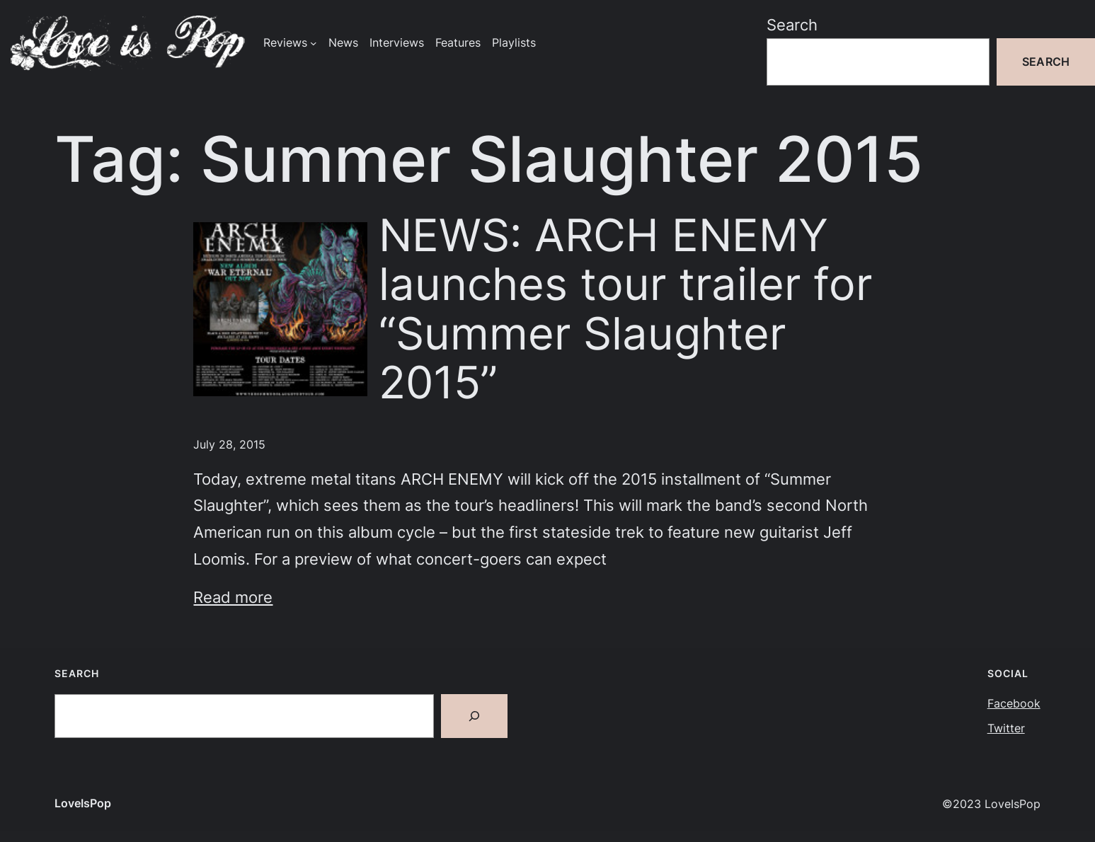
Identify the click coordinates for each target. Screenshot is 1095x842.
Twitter (1006, 728)
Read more (233, 596)
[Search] (474, 716)
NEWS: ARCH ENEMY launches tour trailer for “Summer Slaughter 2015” (625, 309)
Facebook (1013, 703)
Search (792, 24)
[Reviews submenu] (313, 43)
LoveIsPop (83, 803)
